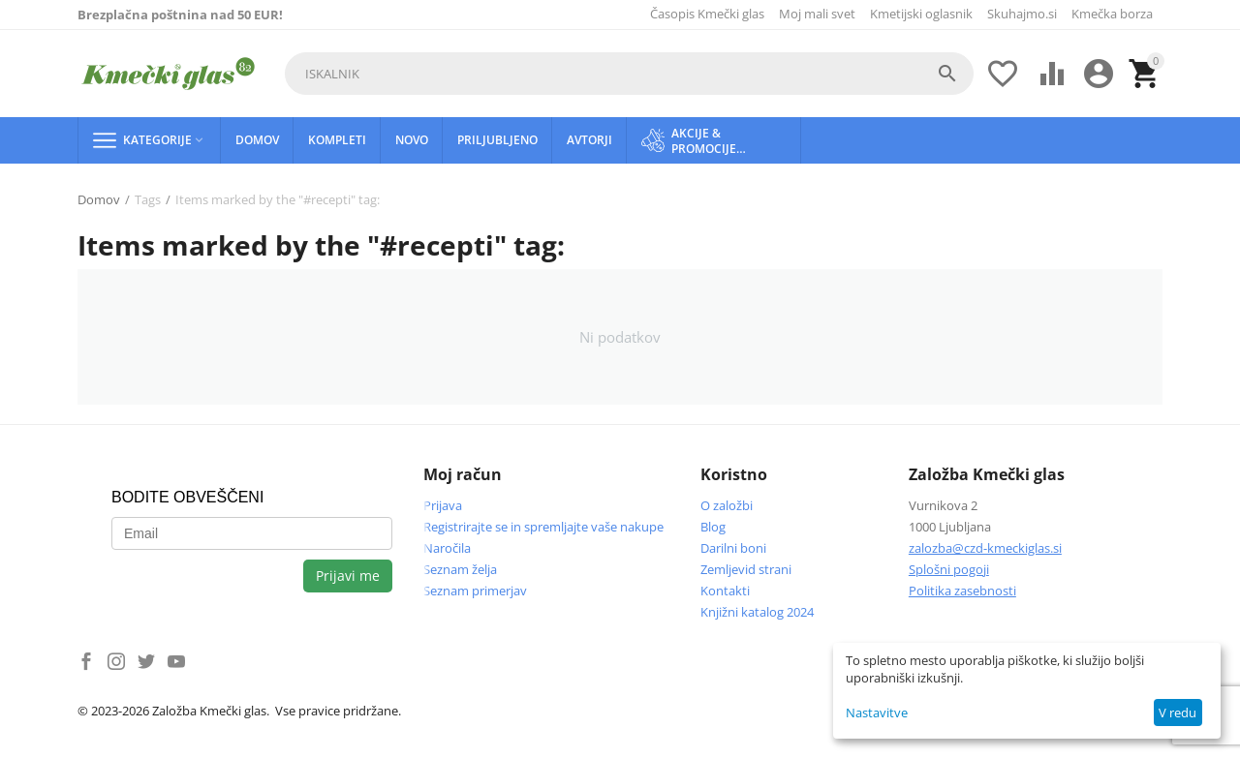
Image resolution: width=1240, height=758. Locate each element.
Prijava (442, 505)
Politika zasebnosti (962, 590)
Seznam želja (460, 569)
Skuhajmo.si (1022, 13)
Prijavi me (348, 575)
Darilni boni (733, 548)
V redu (1177, 712)
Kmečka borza (1112, 13)
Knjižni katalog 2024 (757, 612)
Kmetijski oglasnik (921, 13)
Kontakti (725, 590)
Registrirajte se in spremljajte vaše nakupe (543, 526)
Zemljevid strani (745, 569)
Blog (713, 526)
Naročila (447, 548)
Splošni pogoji (949, 569)
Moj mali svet (817, 13)
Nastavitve (877, 712)
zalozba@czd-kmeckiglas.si (985, 548)
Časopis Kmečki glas (707, 13)
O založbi (726, 505)
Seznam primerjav (475, 590)
